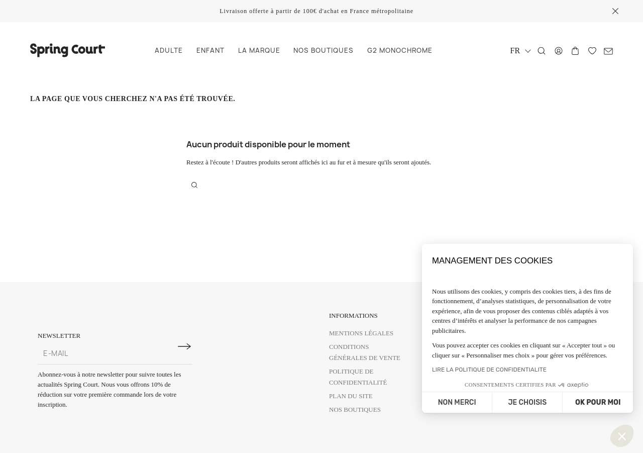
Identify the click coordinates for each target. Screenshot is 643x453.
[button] (622, 436)
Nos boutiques (355, 409)
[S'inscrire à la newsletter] (184, 346)
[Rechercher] (542, 50)
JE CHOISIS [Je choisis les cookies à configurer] (527, 402)
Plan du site (351, 396)
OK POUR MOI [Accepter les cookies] (597, 402)
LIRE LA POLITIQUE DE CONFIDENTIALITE (489, 369)
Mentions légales (361, 333)
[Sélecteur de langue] (520, 50)
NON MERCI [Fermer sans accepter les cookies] (457, 402)
